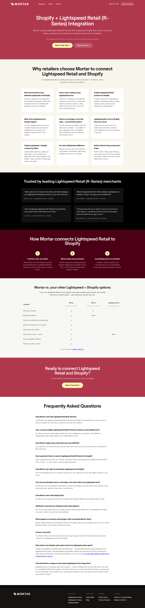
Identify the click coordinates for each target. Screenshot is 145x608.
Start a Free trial (127, 4)
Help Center (90, 597)
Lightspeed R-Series (75, 597)
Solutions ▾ (41, 4)
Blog (87, 600)
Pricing (58, 4)
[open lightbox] (83, 45)
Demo (51, 4)
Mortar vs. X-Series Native (123, 597)
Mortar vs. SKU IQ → (78, 349)
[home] (20, 4)
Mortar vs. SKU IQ (120, 600)
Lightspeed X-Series (75, 600)
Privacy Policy (103, 597)
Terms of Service (104, 600)
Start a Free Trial (62, 45)
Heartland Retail (73, 603)
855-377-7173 (114, 4)
